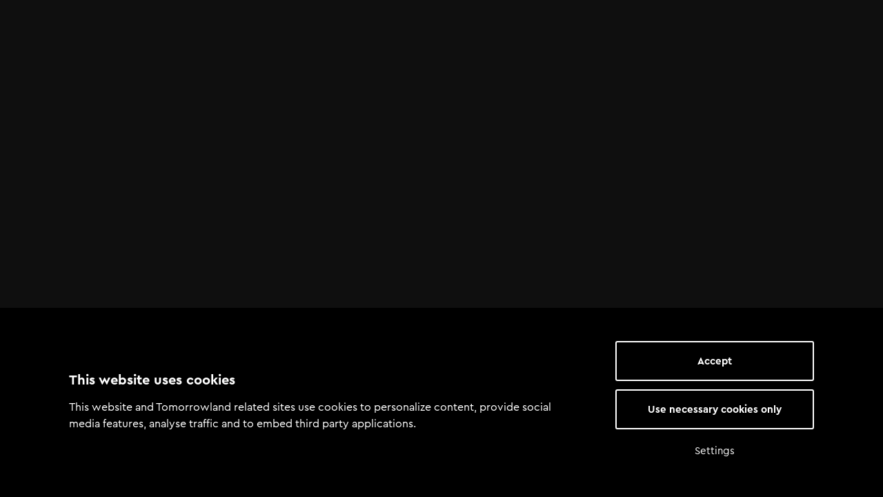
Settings (715, 450)
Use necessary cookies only (715, 409)
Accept (714, 361)
